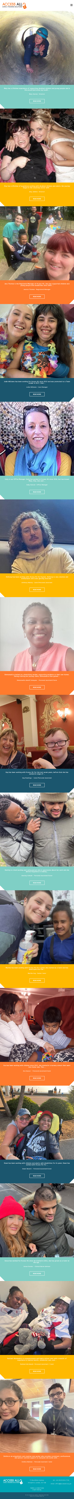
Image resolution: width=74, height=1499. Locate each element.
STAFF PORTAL (37, 1490)
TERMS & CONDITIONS (37, 1488)
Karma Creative (40, 1496)
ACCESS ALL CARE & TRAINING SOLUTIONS (14, 6)
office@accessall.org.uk (61, 1483)
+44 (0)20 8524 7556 (61, 1480)
